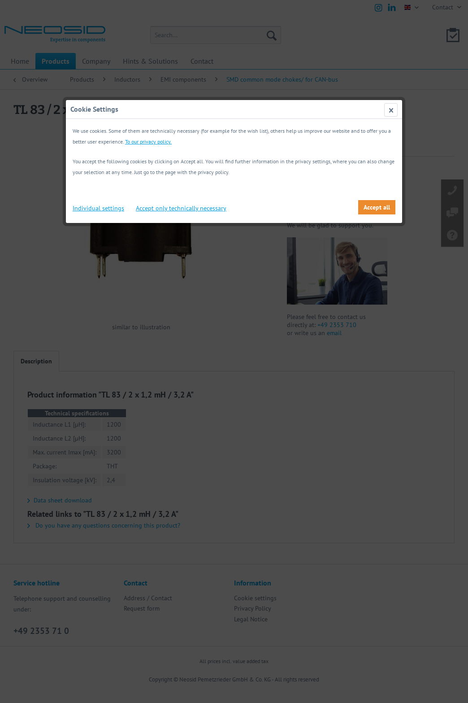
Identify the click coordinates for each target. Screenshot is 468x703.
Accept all (377, 207)
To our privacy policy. (148, 141)
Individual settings (98, 208)
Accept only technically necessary (181, 208)
